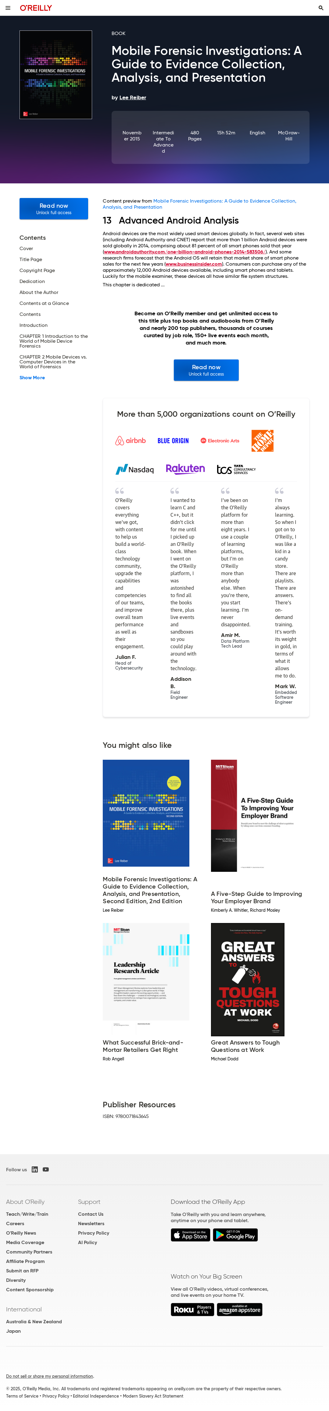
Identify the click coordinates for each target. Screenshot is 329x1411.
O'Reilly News (21, 1233)
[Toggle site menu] (8, 8)
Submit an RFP (22, 1271)
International (24, 1309)
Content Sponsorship (30, 1289)
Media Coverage (25, 1242)
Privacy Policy (93, 1233)
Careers (15, 1223)
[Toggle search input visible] (321, 8)
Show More (32, 377)
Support (89, 1201)
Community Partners (29, 1252)
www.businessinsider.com (194, 264)
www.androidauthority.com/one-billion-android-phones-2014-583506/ (185, 252)
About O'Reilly (25, 1201)
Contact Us (90, 1214)
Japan (13, 1331)
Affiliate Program (25, 1261)
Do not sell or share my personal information (49, 1376)
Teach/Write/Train (27, 1214)
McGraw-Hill (289, 136)
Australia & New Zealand (34, 1321)
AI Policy (87, 1242)
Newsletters (91, 1223)
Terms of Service (22, 1396)
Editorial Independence (96, 1396)
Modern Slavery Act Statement (153, 1396)
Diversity (16, 1280)
